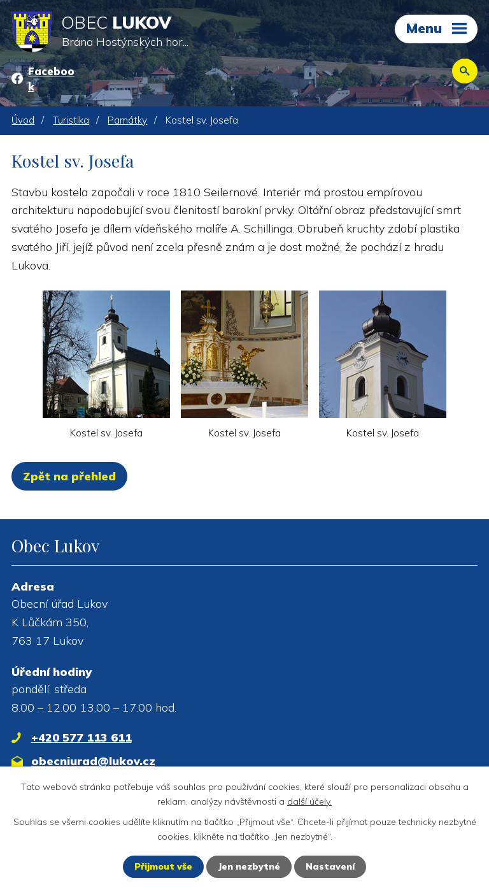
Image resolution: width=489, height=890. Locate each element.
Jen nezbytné (249, 866)
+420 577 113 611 (81, 737)
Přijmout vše (163, 866)
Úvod (22, 120)
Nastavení (330, 866)
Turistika (71, 120)
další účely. (309, 801)
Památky (127, 120)
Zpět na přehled (69, 476)
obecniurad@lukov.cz (93, 761)
